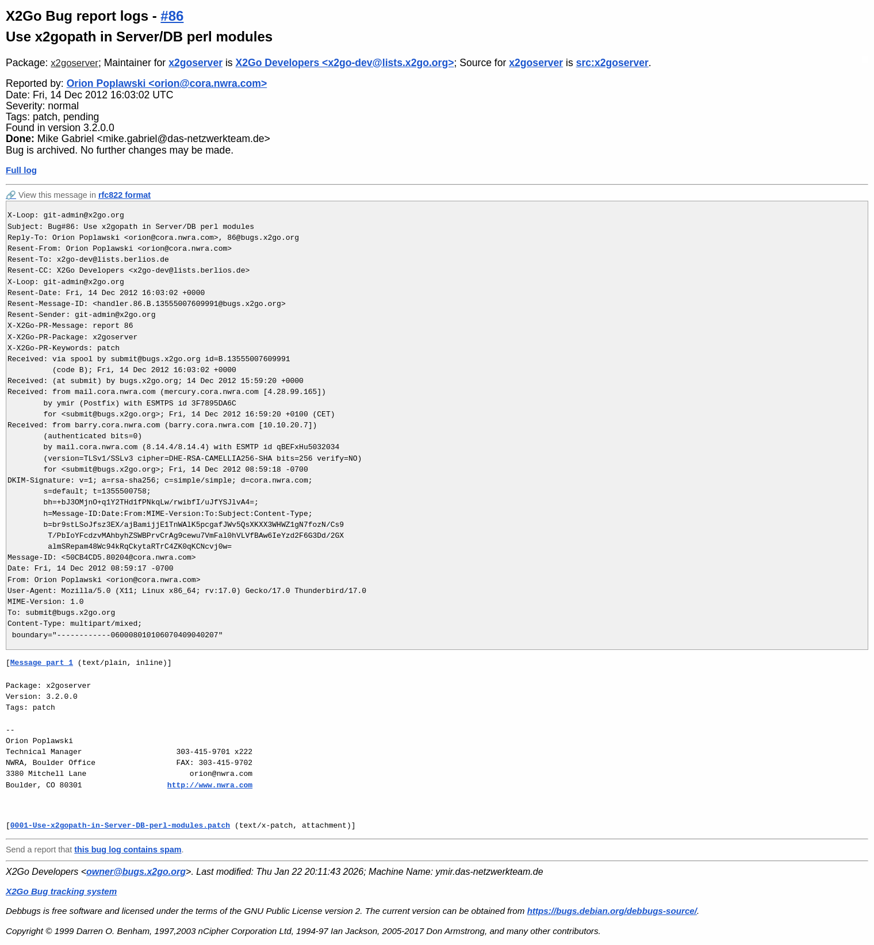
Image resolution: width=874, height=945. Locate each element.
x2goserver (74, 63)
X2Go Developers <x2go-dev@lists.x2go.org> (345, 62)
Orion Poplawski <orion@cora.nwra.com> (167, 83)
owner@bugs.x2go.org (136, 872)
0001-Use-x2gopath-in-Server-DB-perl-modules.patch (120, 825)
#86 (171, 16)
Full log (21, 170)
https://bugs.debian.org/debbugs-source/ (612, 911)
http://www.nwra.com (209, 785)
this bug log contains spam (127, 849)
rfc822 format (124, 195)
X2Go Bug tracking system (61, 891)
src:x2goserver (612, 62)
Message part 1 (41, 662)
